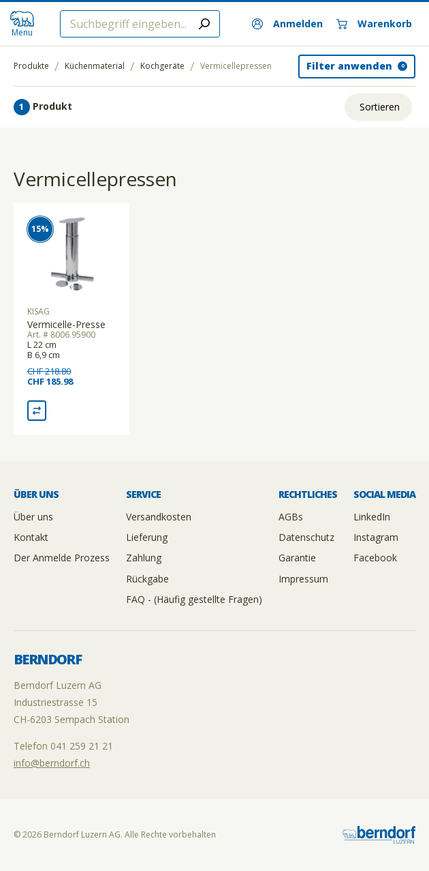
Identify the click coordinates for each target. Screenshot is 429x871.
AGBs (291, 516)
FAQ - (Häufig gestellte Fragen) (194, 599)
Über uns (33, 516)
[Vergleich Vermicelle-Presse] (36, 410)
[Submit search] (204, 24)
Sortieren (380, 106)
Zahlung (143, 557)
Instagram (375, 537)
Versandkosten (158, 516)
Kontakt (31, 537)
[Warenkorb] (374, 24)
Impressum (303, 578)
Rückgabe (147, 578)
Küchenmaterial (95, 66)
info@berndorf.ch (52, 762)
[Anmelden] (287, 24)
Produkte (31, 66)
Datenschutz (306, 537)
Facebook (375, 557)
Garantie (297, 557)
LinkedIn (371, 516)
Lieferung (147, 537)
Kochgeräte (162, 66)
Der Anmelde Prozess (62, 557)
